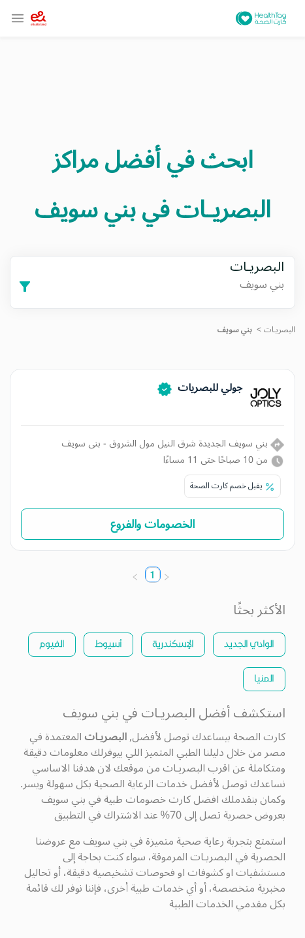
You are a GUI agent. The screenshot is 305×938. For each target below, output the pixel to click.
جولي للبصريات (210, 388)
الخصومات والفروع (152, 524)
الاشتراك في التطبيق (97, 815)
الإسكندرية (173, 643)
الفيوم (52, 643)
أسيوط (108, 643)
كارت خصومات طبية (147, 800)
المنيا (264, 677)
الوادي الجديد (249, 643)
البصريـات (279, 330)
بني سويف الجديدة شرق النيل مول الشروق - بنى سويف (172, 443)
